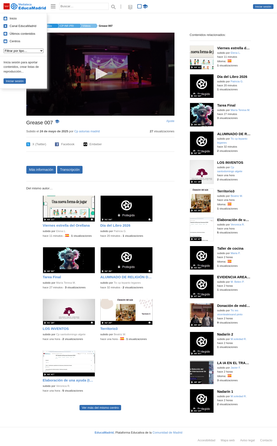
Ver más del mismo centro (100, 407)
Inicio (13, 18)
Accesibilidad (206, 440)
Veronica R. (63, 386)
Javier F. (236, 367)
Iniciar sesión (263, 6)
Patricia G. (120, 231)
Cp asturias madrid (87, 131)
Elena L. (61, 231)
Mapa (228, 440)
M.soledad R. (239, 339)
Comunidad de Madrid (167, 432)
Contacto (266, 440)
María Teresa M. (66, 282)
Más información (41, 170)
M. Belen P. (237, 281)
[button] (100, 74)
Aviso (247, 440)
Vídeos (87, 25)
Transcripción (70, 170)
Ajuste (170, 121)
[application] (100, 74)
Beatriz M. (120, 334)
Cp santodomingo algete (71, 334)
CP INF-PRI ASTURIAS (67, 25)
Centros (15, 41)
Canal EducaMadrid (23, 26)
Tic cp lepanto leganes (127, 282)
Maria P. (236, 253)
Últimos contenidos (22, 33)
